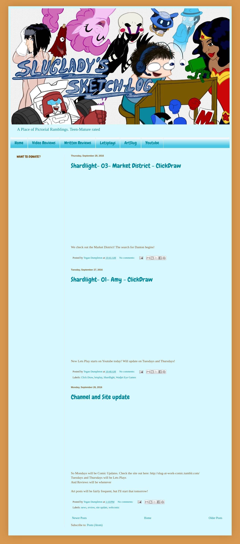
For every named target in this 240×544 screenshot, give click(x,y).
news (83, 507)
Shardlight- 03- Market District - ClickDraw (126, 166)
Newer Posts (79, 518)
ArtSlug (130, 142)
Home (19, 142)
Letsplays (108, 142)
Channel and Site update (100, 397)
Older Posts (215, 518)
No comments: (127, 257)
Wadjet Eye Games (126, 377)
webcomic (114, 507)
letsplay (98, 377)
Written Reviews (77, 142)
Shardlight (109, 377)
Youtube (152, 142)
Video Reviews (44, 142)
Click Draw (87, 377)
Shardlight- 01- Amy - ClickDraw (112, 279)
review (91, 507)
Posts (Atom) (94, 525)
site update (101, 507)
